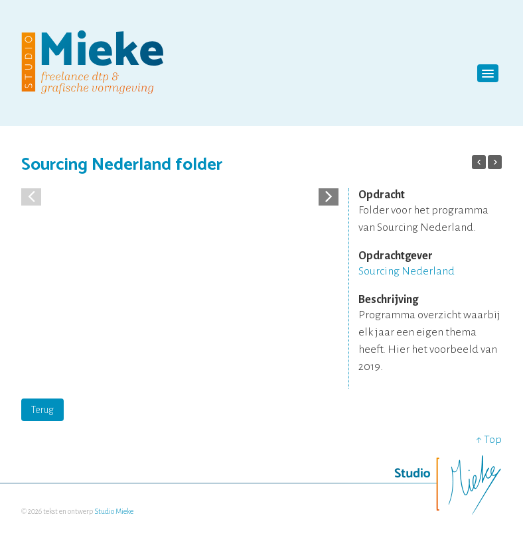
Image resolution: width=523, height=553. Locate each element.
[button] (328, 195)
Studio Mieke (113, 511)
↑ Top (489, 440)
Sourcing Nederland (406, 271)
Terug (42, 409)
